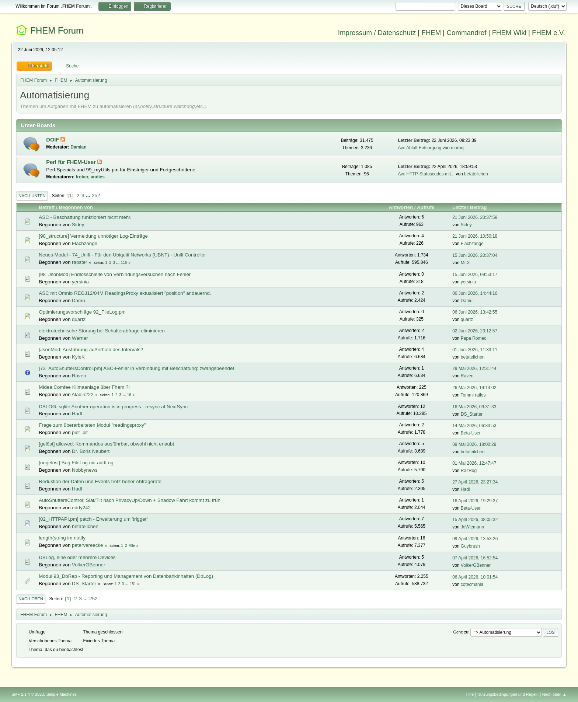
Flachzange (84, 243)
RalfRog (469, 470)
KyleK (78, 357)
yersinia (80, 281)
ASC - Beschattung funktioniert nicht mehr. (85, 217)
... (88, 195)
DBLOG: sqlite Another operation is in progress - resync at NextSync (113, 406)
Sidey (78, 224)
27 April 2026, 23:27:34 (475, 482)
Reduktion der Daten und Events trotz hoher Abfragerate (100, 481)
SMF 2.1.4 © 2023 (27, 694)
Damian (78, 147)
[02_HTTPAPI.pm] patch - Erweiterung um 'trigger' (93, 519)
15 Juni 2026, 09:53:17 (474, 274)
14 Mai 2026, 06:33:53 (474, 425)
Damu (78, 300)
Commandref (467, 32)
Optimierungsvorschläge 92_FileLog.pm (82, 312)
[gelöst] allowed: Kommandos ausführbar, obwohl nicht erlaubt (106, 444)
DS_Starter (472, 414)
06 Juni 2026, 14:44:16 (474, 293)
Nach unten (31, 195)
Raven (79, 375)
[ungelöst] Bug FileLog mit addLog (76, 462)
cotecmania (472, 584)
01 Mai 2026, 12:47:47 (474, 463)
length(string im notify (62, 538)
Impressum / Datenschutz (377, 32)
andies (98, 176)
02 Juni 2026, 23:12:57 (474, 330)
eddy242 (81, 507)
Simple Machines (61, 694)
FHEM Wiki (509, 32)
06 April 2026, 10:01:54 (475, 577)
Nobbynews (85, 470)
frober (82, 176)
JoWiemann (472, 527)
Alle (132, 546)
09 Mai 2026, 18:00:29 (474, 444)
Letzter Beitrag (472, 207)
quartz (79, 319)
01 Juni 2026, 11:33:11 (474, 349)
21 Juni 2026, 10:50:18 (474, 236)
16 (129, 395)
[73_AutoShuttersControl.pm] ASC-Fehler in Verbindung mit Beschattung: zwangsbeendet (136, 368)
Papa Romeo (474, 338)
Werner (80, 338)
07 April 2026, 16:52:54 (475, 557)
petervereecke (87, 545)
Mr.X (465, 262)
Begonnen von (76, 207)
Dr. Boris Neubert (90, 451)
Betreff (47, 207)
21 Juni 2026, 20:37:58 (474, 217)
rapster (79, 262)
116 (124, 263)
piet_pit (80, 432)
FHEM (431, 32)
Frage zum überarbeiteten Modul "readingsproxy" (92, 425)
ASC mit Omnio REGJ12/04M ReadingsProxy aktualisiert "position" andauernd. (125, 293)
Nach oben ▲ (554, 694)
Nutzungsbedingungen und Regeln (508, 694)
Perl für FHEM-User (71, 162)
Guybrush (470, 546)
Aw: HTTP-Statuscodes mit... (426, 174)
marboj (457, 147)
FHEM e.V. (548, 32)
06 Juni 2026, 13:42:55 (474, 312)
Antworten (401, 207)
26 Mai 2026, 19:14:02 (474, 387)
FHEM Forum (56, 30)
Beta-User (471, 433)
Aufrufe (425, 207)
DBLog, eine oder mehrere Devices (77, 557)
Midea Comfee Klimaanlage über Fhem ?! (84, 387)
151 (133, 584)
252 (96, 195)
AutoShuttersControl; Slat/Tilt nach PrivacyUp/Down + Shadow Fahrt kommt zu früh (129, 500)
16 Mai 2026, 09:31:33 (474, 406)
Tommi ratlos (473, 395)
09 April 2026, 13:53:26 (475, 538)
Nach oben (30, 599)
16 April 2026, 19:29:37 (475, 500)
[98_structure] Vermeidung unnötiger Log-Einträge (93, 236)
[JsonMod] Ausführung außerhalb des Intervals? (91, 349)
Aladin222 (82, 394)
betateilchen (476, 174)
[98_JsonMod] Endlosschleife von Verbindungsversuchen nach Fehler (115, 274)
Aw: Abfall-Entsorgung (419, 147)
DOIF (53, 140)
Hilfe (470, 694)
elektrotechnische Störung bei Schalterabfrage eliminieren (102, 330)
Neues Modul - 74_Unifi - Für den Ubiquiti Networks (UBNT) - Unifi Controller (122, 255)
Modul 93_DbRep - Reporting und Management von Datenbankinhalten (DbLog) (126, 576)
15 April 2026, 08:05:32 (475, 519)
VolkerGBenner (88, 564)
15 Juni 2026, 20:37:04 (474, 255)
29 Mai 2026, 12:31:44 (474, 368)
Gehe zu (461, 632)
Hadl (77, 413)
